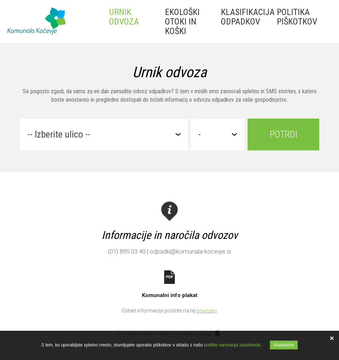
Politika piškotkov (297, 17)
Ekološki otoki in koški (182, 21)
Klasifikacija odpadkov (248, 17)
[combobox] (104, 135)
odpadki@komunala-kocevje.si (190, 251)
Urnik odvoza (124, 17)
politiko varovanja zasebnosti (232, 345)
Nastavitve (284, 345)
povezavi (206, 310)
